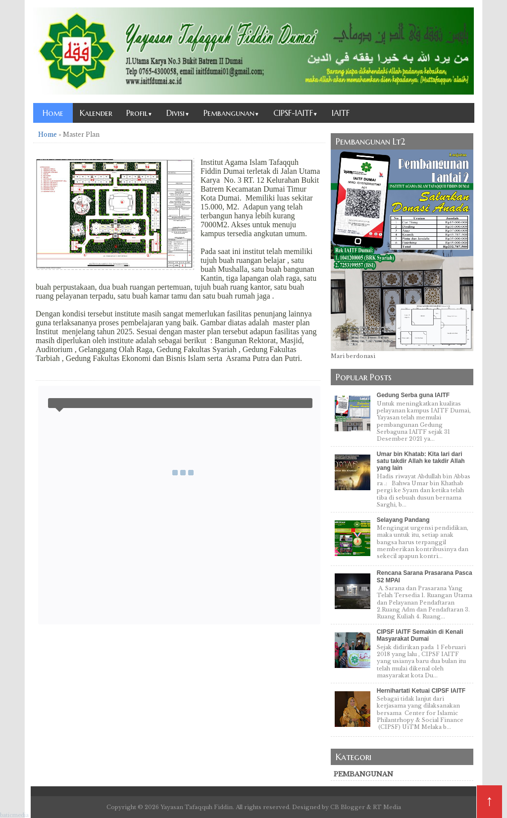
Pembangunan (231, 113)
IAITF (341, 113)
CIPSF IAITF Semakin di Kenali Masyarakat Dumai (420, 635)
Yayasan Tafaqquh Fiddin (196, 807)
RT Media (387, 807)
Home (53, 113)
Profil (139, 113)
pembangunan (363, 774)
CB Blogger (347, 807)
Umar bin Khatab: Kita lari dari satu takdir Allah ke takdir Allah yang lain (421, 461)
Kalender (96, 113)
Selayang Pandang (403, 519)
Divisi (178, 113)
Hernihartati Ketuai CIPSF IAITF (421, 690)
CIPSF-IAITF (295, 113)
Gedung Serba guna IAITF (413, 395)
